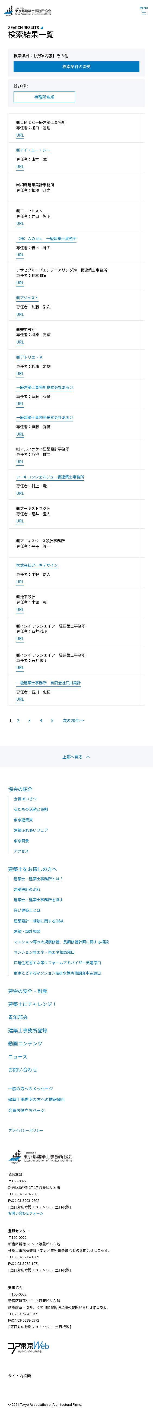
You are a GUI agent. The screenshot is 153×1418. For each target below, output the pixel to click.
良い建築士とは (27, 910)
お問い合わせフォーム (25, 1213)
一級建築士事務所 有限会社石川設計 (48, 682)
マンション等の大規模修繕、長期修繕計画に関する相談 (61, 941)
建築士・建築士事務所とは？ (38, 878)
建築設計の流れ (27, 889)
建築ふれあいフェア (31, 830)
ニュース (17, 1056)
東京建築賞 (23, 820)
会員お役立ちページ (26, 1110)
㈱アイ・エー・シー (33, 150)
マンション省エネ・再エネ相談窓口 (44, 952)
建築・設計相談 (27, 931)
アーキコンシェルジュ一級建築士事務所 (50, 477)
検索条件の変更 (76, 66)
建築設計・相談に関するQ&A (38, 921)
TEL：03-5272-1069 (23, 1256)
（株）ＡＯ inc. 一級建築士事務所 (46, 238)
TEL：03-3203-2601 (23, 1193)
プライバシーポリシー (25, 1130)
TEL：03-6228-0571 (23, 1313)
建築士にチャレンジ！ (32, 1003)
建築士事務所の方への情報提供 (36, 1099)
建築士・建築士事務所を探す (38, 899)
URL (20, 135)
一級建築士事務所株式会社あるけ (44, 387)
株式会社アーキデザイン (37, 565)
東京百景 (21, 840)
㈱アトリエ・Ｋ (29, 357)
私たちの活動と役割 (31, 809)
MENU (144, 8)
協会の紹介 (20, 788)
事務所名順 (44, 97)
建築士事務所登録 (27, 1030)
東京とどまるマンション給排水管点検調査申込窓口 (57, 973)
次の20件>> (73, 720)
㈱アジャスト (27, 297)
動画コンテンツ (25, 1043)
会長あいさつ (25, 798)
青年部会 (18, 1016)
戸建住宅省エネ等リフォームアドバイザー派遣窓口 (57, 962)
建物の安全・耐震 (27, 990)
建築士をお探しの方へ (32, 868)
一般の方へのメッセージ (30, 1088)
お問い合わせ (22, 1069)
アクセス (21, 851)
